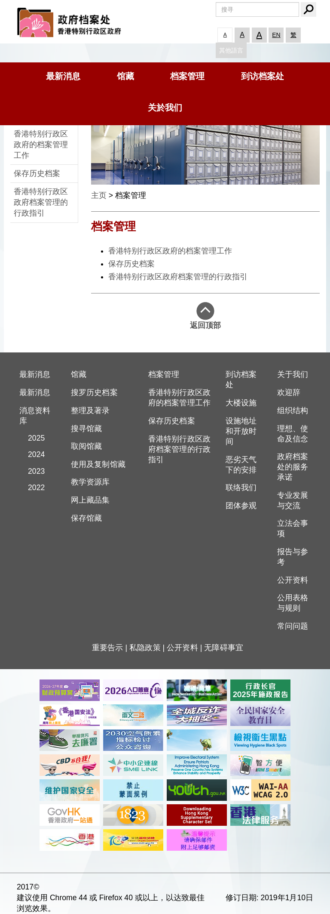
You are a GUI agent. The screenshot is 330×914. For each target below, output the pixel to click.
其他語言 (231, 50)
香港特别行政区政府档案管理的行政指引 (41, 202)
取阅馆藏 (86, 446)
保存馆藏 (86, 518)
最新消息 (63, 76)
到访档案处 (262, 76)
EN (276, 34)
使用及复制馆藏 (98, 464)
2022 (32, 487)
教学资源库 (90, 482)
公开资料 (292, 580)
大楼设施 (241, 402)
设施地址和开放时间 (241, 431)
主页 (99, 195)
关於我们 (165, 107)
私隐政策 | (148, 647)
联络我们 (241, 487)
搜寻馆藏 (86, 428)
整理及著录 (90, 410)
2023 (32, 471)
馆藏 (125, 76)
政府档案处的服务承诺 (292, 467)
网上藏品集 (90, 500)
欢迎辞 (288, 392)
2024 (32, 454)
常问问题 (292, 626)
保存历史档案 (37, 173)
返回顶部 (205, 316)
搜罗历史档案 (94, 392)
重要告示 (107, 647)
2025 (32, 438)
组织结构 (292, 410)
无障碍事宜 (223, 647)
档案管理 (187, 76)
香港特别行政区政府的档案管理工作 (41, 145)
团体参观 (241, 505)
